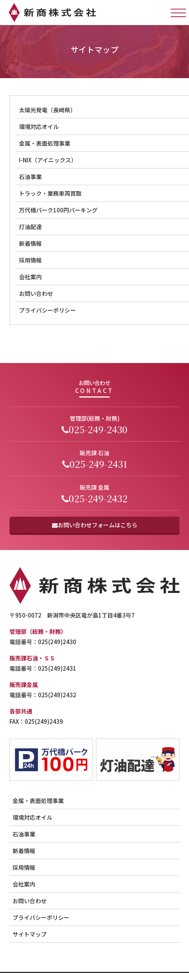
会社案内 (24, 884)
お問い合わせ (30, 901)
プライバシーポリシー (41, 917)
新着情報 (24, 851)
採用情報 (24, 867)
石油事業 (24, 834)
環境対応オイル (32, 817)
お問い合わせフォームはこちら (94, 525)
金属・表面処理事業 (38, 801)
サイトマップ (30, 934)
